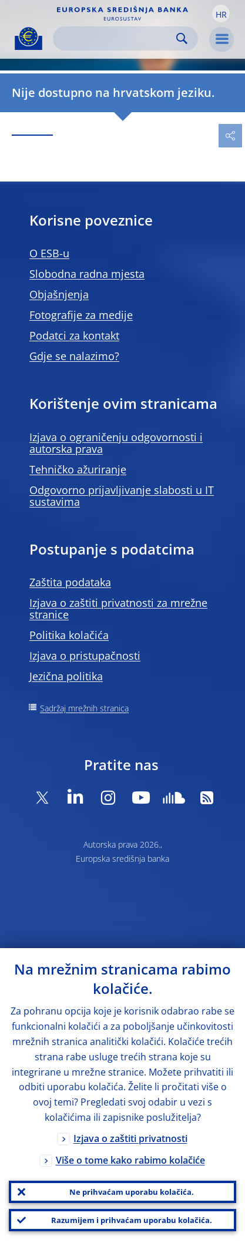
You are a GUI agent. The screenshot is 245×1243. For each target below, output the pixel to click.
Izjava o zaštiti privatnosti (130, 1138)
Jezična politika (66, 676)
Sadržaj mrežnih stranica (84, 708)
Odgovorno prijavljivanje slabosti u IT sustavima (121, 496)
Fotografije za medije (81, 315)
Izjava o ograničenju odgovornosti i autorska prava (116, 443)
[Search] (116, 38)
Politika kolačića (69, 635)
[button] (221, 13)
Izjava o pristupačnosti (84, 656)
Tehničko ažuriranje (77, 469)
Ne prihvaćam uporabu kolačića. (131, 1192)
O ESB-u (49, 253)
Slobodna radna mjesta (87, 274)
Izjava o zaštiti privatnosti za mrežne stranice (118, 609)
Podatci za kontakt (74, 335)
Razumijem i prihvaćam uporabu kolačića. (131, 1220)
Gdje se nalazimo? (74, 356)
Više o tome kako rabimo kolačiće (130, 1160)
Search (182, 38)
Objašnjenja (59, 294)
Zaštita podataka (70, 582)
